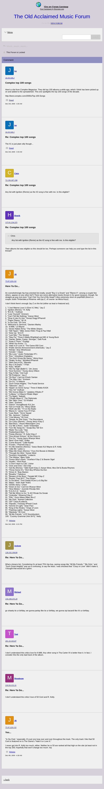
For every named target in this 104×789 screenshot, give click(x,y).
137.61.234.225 (11, 222)
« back (7, 779)
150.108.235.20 (11, 599)
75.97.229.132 (10, 281)
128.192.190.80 (11, 552)
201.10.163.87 (10, 641)
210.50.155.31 (10, 685)
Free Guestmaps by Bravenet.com (52, 9)
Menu (8, 32)
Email (11, 100)
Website (12, 520)
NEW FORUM (56, 23)
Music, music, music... (15, 46)
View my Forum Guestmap (56, 6)
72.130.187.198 (11, 180)
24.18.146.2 (9, 78)
